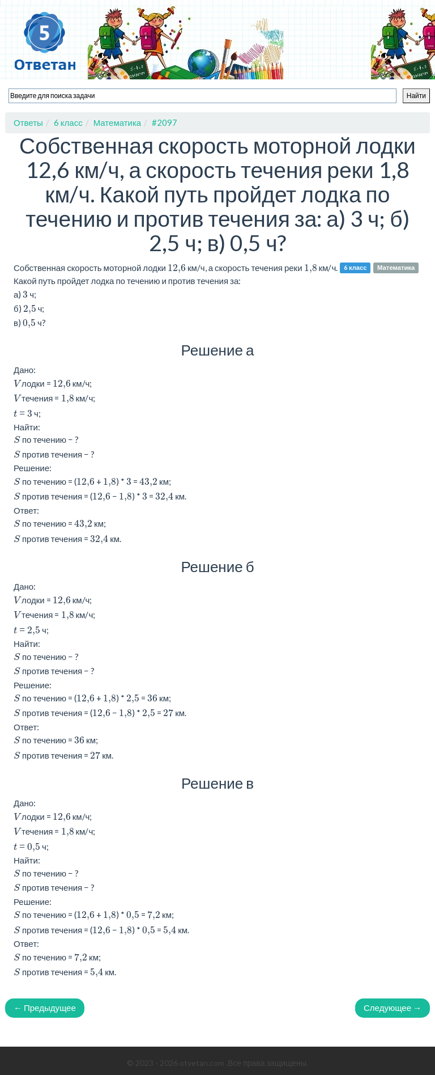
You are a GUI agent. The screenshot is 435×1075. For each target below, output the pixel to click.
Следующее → (392, 1007)
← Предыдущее (45, 1007)
